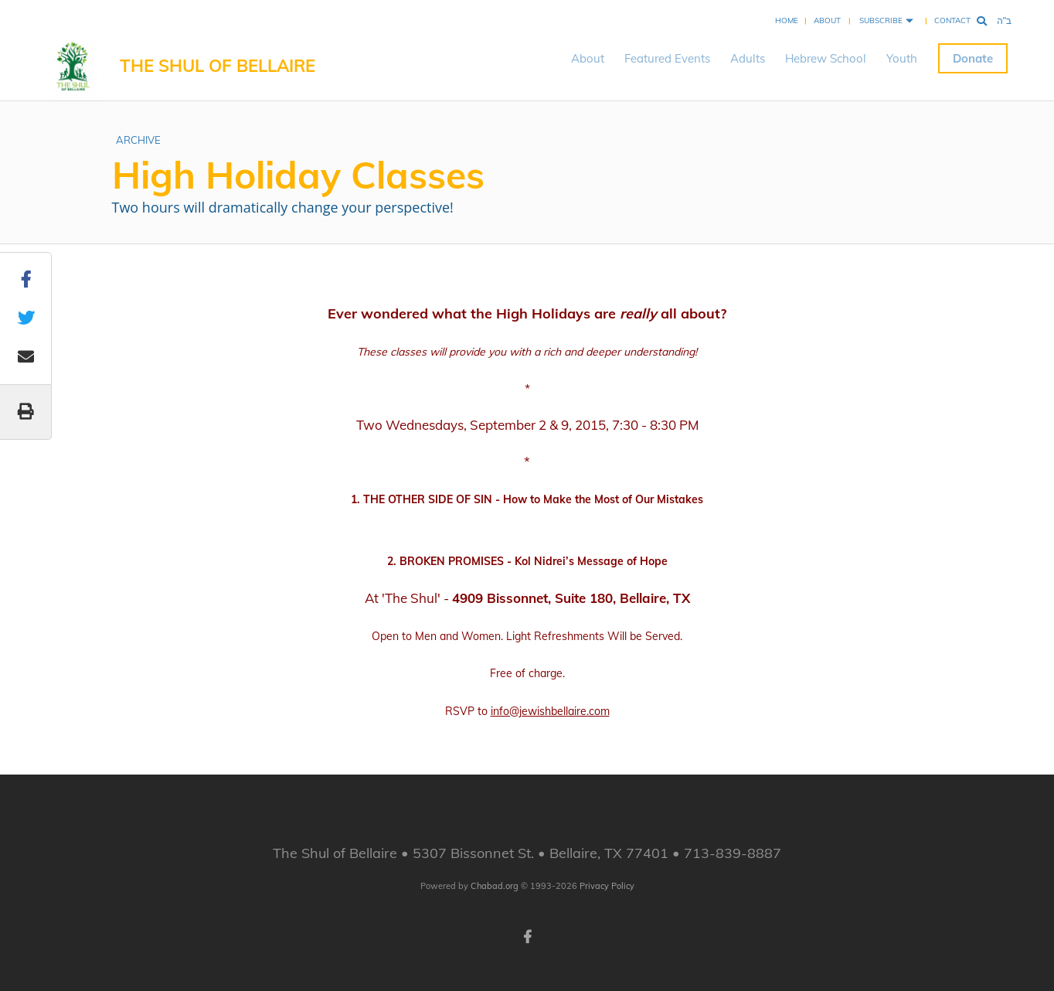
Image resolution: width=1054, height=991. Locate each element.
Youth (901, 58)
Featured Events (667, 58)
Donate (973, 58)
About (827, 20)
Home (786, 20)
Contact (952, 20)
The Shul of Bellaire (217, 66)
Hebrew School (825, 58)
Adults (747, 58)
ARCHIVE (138, 140)
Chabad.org (494, 885)
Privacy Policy (607, 885)
